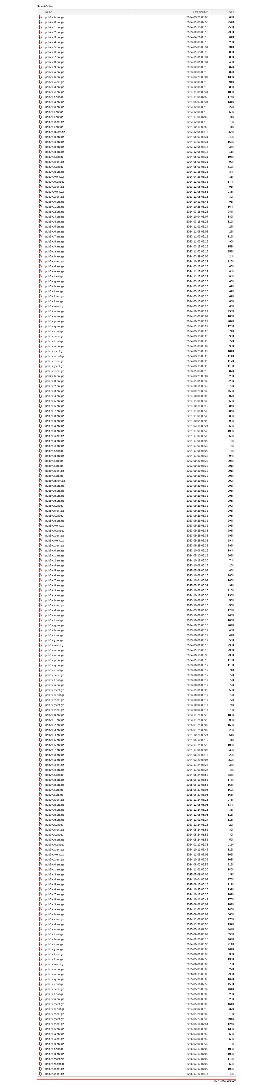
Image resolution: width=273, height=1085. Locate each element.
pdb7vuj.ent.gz (54, 794)
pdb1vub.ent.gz (54, 17)
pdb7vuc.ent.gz (54, 764)
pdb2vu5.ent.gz (54, 47)
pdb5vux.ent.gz (54, 535)
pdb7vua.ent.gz (54, 759)
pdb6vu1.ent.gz (54, 555)
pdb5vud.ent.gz (54, 440)
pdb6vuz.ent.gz (54, 709)
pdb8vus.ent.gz (54, 989)
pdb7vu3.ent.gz (54, 729)
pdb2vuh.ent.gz (54, 106)
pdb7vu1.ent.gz (54, 719)
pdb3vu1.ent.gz (54, 206)
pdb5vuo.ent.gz (54, 490)
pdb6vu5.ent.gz (54, 570)
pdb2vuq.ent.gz (54, 151)
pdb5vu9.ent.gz (54, 420)
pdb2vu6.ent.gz (54, 52)
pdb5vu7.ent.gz (54, 410)
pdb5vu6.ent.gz (54, 405)
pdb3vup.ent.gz (54, 321)
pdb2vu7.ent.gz (54, 57)
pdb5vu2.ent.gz (54, 386)
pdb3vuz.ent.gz (54, 371)
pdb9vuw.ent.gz (54, 1063)
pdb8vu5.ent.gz (54, 884)
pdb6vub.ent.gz (54, 600)
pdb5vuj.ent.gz (54, 465)
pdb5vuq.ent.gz (54, 500)
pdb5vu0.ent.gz (54, 381)
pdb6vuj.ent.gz (54, 640)
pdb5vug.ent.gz (54, 455)
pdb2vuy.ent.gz (54, 191)
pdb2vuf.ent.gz (54, 96)
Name (48, 12)
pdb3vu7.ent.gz (54, 236)
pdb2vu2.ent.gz (54, 32)
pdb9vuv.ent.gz (54, 1058)
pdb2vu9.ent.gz (54, 67)
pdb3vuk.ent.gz (54, 296)
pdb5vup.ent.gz (54, 495)
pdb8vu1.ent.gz (54, 869)
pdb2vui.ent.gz (54, 111)
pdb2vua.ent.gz (54, 72)
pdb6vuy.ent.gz (54, 704)
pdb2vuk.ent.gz (54, 121)
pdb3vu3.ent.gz (54, 216)
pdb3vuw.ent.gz (54, 356)
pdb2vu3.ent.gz (54, 37)
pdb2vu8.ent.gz (54, 62)
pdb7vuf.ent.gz (54, 774)
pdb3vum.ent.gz (55, 306)
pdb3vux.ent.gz (54, 361)
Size (231, 12)
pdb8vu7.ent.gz (54, 894)
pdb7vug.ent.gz (54, 779)
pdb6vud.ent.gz (54, 610)
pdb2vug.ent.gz (54, 101)
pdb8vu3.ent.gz (54, 874)
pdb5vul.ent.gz (54, 475)
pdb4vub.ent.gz (54, 376)
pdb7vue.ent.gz (54, 769)
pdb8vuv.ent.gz (54, 1004)
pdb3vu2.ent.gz (54, 211)
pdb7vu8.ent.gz (54, 754)
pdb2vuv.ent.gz (54, 176)
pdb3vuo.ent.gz (54, 316)
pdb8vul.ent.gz (54, 959)
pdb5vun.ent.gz (54, 485)
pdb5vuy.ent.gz (54, 540)
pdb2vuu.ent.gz (54, 171)
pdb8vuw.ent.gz (54, 1009)
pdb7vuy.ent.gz (54, 854)
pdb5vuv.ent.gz (54, 525)
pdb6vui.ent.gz (54, 635)
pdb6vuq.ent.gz (54, 665)
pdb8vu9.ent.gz (54, 904)
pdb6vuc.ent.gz (54, 605)
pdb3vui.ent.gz (54, 291)
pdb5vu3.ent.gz (54, 390)
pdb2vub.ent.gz (54, 77)
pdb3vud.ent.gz (54, 266)
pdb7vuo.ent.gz (54, 809)
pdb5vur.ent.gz (54, 505)
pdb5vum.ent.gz (55, 480)
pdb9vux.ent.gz (54, 1068)
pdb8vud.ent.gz (54, 924)
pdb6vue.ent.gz (54, 615)
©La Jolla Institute (225, 1081)
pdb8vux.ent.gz (54, 1013)
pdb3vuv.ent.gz (54, 351)
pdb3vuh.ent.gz (54, 286)
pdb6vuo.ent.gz (54, 655)
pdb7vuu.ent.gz (54, 839)
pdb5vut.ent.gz (54, 515)
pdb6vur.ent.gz (54, 670)
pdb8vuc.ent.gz (54, 919)
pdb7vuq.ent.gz (54, 819)
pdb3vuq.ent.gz (54, 326)
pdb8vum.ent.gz (55, 964)
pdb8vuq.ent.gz (54, 979)
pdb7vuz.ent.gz (54, 859)
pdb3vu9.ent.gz (54, 246)
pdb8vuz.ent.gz (54, 1023)
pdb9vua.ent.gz (54, 1033)
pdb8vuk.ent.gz (54, 954)
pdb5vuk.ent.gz (54, 470)
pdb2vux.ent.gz (54, 186)
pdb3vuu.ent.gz (54, 346)
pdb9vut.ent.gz (54, 1048)
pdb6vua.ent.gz (54, 595)
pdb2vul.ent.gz (54, 126)
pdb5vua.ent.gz (54, 425)
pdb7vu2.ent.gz (54, 724)
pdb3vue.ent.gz (54, 271)
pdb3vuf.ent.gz (54, 276)
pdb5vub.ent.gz (54, 430)
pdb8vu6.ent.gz (54, 889)
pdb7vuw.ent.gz (54, 844)
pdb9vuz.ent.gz (54, 1073)
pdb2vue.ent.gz (54, 91)
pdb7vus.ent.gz (54, 829)
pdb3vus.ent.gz (54, 336)
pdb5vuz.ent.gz (54, 545)
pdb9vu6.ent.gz (54, 1028)
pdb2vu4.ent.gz (54, 42)
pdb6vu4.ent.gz (54, 565)
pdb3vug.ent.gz (54, 281)
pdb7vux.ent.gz (54, 849)
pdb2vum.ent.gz (55, 131)
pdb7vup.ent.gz (54, 814)
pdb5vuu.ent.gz (54, 520)
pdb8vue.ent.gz (54, 929)
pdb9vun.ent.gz (54, 1043)
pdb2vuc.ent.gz (54, 81)
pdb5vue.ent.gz (54, 445)
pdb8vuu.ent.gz (54, 999)
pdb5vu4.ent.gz (54, 395)
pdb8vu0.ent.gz (54, 864)
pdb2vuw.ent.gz (54, 181)
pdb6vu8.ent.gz (54, 585)
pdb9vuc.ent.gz (54, 1038)
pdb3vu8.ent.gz (54, 241)
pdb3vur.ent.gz (54, 331)
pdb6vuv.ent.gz (54, 690)
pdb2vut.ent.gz (54, 166)
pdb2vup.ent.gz (54, 146)
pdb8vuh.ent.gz (54, 939)
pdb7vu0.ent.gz (54, 714)
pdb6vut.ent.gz (54, 680)
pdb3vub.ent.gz (54, 256)
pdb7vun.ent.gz (54, 804)
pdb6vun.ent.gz (54, 650)
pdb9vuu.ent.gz (54, 1053)
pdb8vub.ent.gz (54, 914)
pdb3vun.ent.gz (54, 311)
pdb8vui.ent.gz (54, 944)
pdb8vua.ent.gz (54, 909)
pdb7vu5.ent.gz (54, 739)
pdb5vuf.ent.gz (54, 450)
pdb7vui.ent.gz (54, 789)
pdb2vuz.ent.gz (54, 196)
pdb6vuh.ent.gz (54, 630)
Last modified (200, 12)
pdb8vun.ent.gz (54, 969)
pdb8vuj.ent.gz (54, 949)
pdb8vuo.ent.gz (54, 974)
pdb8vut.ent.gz (54, 994)
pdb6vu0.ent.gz (54, 550)
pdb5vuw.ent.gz (54, 530)
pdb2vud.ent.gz (54, 86)
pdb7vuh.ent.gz (54, 784)
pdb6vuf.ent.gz (54, 620)
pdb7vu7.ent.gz (54, 749)
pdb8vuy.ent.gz (54, 1018)
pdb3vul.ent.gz (54, 301)
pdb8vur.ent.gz (54, 984)
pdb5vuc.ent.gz (54, 435)
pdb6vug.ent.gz (54, 625)
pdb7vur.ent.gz (54, 824)
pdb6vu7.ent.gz (54, 580)
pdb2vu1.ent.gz (54, 27)
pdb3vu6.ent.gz (54, 231)
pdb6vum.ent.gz (55, 645)
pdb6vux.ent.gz (54, 699)
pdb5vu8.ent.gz (54, 415)
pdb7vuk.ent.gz (54, 799)
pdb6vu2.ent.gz (54, 560)
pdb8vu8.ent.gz (54, 899)
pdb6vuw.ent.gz (54, 695)
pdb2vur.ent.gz (54, 156)
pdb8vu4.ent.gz (54, 879)
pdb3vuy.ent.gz (54, 366)
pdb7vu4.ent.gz (54, 734)
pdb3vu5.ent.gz (54, 226)
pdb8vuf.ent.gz (54, 934)
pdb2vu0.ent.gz (54, 22)
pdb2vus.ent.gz (54, 161)
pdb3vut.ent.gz (54, 341)
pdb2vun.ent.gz (54, 136)
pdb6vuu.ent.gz (54, 685)
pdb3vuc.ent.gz (54, 261)
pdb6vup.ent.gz (54, 660)
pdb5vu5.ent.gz (54, 400)
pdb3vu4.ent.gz (54, 221)
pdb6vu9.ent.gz (54, 590)
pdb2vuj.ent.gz (54, 116)
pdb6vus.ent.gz (54, 675)
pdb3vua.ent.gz (54, 251)
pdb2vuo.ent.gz (54, 141)
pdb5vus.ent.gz (54, 510)
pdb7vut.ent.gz (54, 834)
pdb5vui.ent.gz (54, 460)
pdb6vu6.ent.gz (54, 575)
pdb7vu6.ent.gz (54, 744)
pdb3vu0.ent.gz (54, 201)
